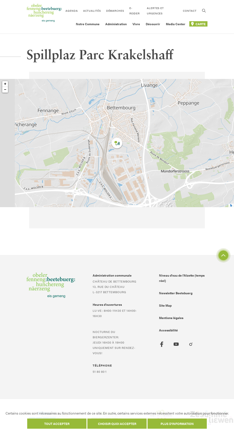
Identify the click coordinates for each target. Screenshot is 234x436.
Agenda (71, 11)
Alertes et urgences (155, 10)
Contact (189, 11)
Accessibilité (168, 330)
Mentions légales (171, 318)
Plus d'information (177, 423)
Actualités (92, 11)
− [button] (5, 89)
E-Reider (134, 10)
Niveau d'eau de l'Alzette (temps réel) (182, 278)
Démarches (115, 11)
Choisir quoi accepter (117, 423)
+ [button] (5, 84)
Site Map (165, 305)
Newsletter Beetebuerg (175, 293)
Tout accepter (56, 423)
